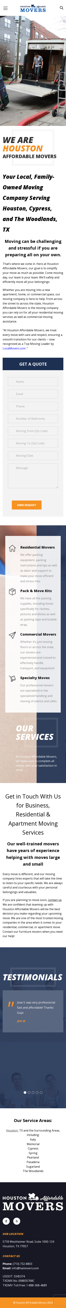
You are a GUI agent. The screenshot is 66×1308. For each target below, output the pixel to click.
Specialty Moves (35, 677)
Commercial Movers (38, 634)
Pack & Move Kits (36, 590)
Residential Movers (37, 547)
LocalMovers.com (14, 348)
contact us (55, 900)
